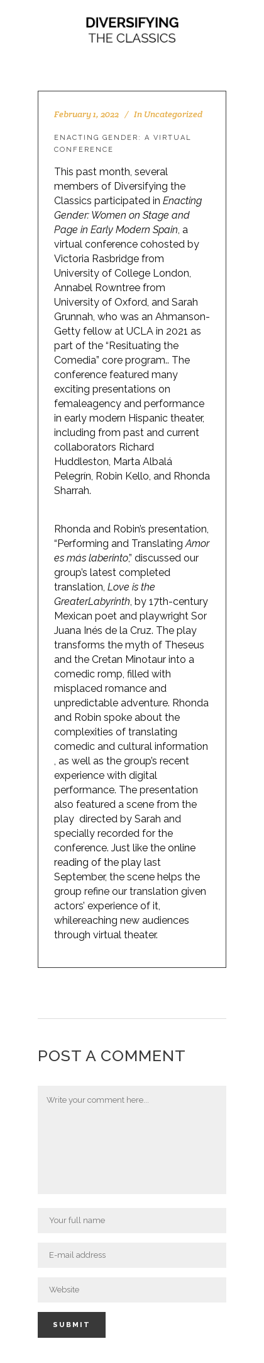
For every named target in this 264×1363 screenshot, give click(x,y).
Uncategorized (173, 114)
